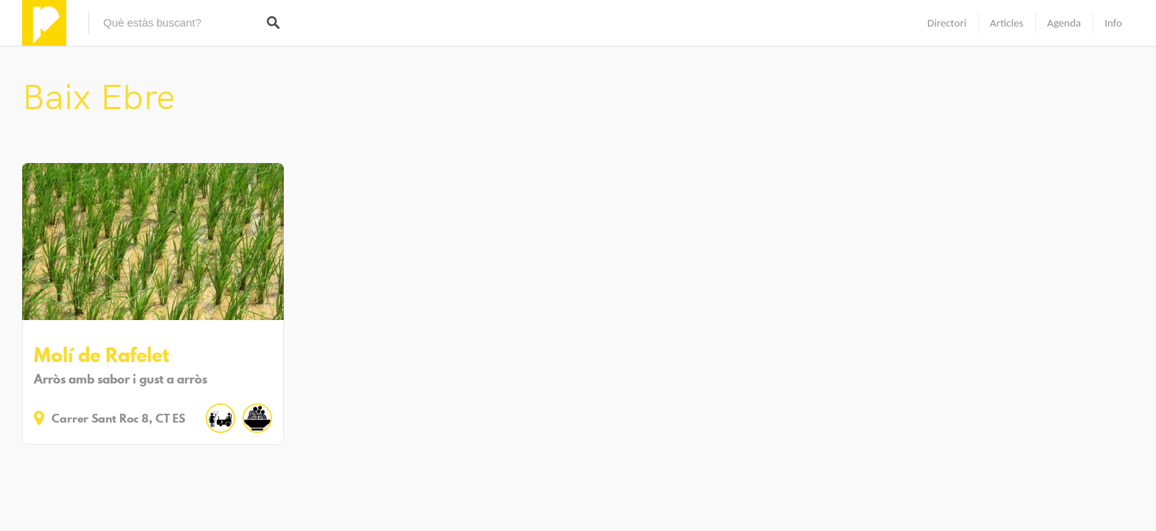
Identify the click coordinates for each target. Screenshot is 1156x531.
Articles (1006, 23)
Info (1113, 23)
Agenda (1064, 23)
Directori (947, 23)
